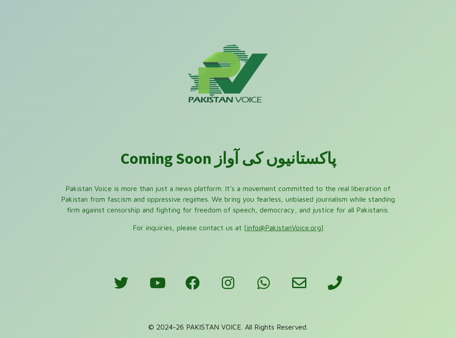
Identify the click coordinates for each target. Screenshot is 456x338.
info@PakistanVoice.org (284, 228)
